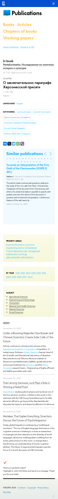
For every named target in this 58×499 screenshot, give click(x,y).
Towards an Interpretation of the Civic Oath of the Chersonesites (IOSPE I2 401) (27, 168)
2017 (24, 276)
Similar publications (24, 153)
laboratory (30, 364)
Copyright (31, 487)
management (34, 251)
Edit (53, 496)
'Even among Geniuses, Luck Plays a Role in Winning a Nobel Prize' (26, 385)
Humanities (14, 302)
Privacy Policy (43, 487)
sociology (22, 254)
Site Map (7, 492)
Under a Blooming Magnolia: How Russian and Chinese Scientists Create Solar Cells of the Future (28, 337)
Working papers (18, 38)
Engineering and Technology (21, 299)
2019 (14, 276)
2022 (39, 273)
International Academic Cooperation (19, 349)
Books (8, 24)
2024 (28, 273)
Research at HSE (27, 47)
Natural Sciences (16, 309)
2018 (19, 276)
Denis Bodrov (9, 391)
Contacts (21, 487)
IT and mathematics (15, 251)
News (6, 323)
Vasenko (34, 352)
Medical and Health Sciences (22, 306)
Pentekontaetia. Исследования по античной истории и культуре (28, 66)
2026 (17, 273)
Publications (27, 13)
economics (29, 244)
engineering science (15, 247)
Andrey (27, 352)
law (25, 251)
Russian (20, 103)
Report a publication (11, 47)
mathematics (12, 254)
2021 (44, 273)
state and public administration (19, 257)
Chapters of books (20, 31)
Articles (24, 24)
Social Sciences (16, 312)
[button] (7, 158)
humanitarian (31, 247)
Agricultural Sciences (18, 296)
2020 (8, 276)
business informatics (15, 244)
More (30, 276)
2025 (23, 273)
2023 (33, 273)
